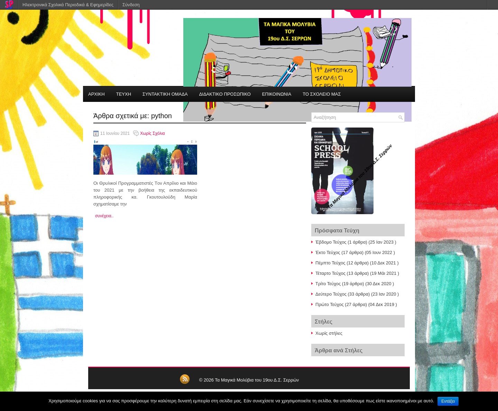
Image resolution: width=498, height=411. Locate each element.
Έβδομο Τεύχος (331, 242)
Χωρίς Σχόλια (152, 133)
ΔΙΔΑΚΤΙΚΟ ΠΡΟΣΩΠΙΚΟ (225, 94)
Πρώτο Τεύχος (329, 304)
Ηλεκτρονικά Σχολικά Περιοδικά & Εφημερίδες (67, 4)
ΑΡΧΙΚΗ (96, 94)
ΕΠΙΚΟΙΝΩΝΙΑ (276, 94)
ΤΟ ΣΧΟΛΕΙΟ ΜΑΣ (322, 94)
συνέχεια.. (104, 215)
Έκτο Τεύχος (327, 252)
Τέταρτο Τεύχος (330, 273)
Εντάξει (448, 401)
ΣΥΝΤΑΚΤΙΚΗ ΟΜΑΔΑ (165, 94)
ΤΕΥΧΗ (123, 94)
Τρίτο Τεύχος (328, 283)
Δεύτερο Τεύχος (331, 294)
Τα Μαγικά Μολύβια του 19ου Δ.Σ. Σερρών (257, 380)
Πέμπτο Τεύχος (330, 262)
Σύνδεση (131, 4)
